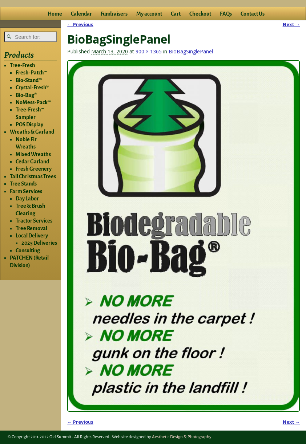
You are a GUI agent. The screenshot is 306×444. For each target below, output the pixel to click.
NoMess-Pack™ (33, 102)
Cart (176, 14)
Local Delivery (32, 236)
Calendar (81, 14)
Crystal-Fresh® (32, 87)
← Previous (80, 24)
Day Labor (27, 198)
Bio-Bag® (26, 95)
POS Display (29, 124)
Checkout (200, 14)
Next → (291, 24)
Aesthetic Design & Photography (182, 437)
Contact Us (253, 14)
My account (149, 14)
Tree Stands (23, 184)
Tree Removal (31, 228)
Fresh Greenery (34, 169)
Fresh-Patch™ (31, 73)
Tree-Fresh (22, 65)
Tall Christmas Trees (33, 176)
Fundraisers (114, 14)
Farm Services (26, 191)
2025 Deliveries (39, 243)
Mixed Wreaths (33, 154)
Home (55, 14)
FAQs (226, 14)
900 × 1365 (149, 51)
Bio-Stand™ (29, 80)
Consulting (28, 250)
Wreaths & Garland (32, 132)
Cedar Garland (32, 161)
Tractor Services (34, 221)
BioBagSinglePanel (191, 51)
